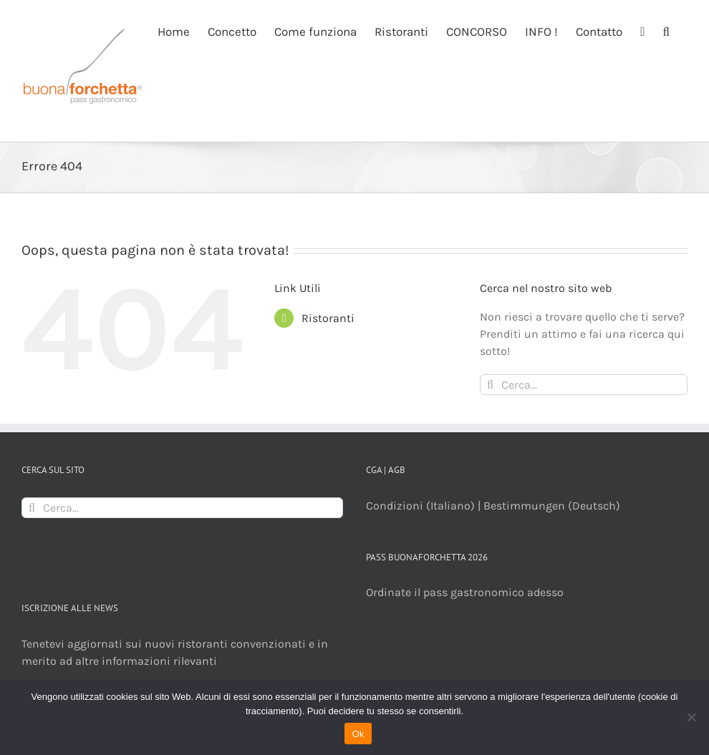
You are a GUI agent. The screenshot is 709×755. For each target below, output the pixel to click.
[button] (666, 31)
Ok (358, 734)
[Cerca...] (584, 384)
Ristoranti (328, 318)
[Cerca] (490, 384)
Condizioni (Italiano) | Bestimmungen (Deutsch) (493, 505)
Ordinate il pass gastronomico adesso (465, 592)
